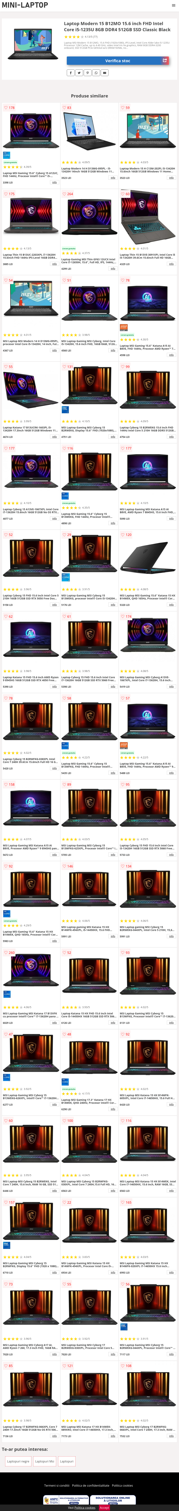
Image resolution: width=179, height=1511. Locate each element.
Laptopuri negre (18, 1461)
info (54, 182)
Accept (104, 1508)
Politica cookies (122, 1485)
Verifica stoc (137, 60)
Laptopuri (67, 1461)
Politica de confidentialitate (90, 1485)
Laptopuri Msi (44, 1461)
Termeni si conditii (57, 1485)
